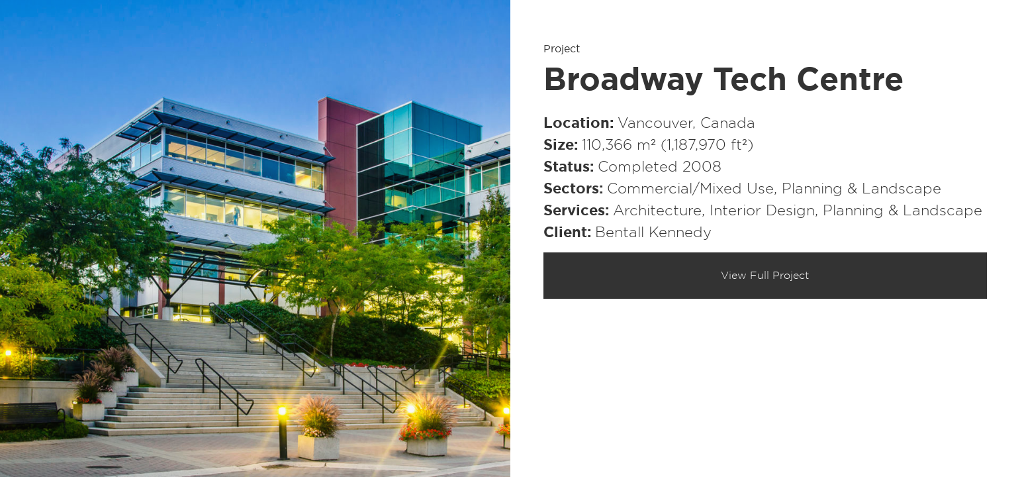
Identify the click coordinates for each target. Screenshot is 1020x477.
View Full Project (765, 275)
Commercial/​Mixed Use (690, 189)
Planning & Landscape (861, 189)
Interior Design (762, 210)
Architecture (657, 210)
